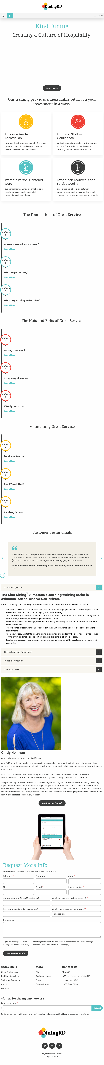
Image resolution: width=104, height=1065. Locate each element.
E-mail (39, 887)
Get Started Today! (52, 803)
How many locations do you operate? (20, 909)
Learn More (52, 88)
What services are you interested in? (69, 898)
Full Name (7, 876)
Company (40, 876)
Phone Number (75, 887)
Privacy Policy (42, 984)
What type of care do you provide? (68, 909)
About (4, 984)
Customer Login (43, 976)
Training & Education (10, 980)
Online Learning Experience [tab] (18, 652)
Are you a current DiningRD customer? (21, 898)
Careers (5, 988)
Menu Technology (9, 972)
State (70, 876)
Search (3, 16)
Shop (38, 980)
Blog (38, 972)
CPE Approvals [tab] (11, 669)
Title (5, 887)
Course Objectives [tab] (14, 587)
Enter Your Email (8, 1003)
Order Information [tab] (13, 660)
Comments (8, 920)
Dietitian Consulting (10, 976)
